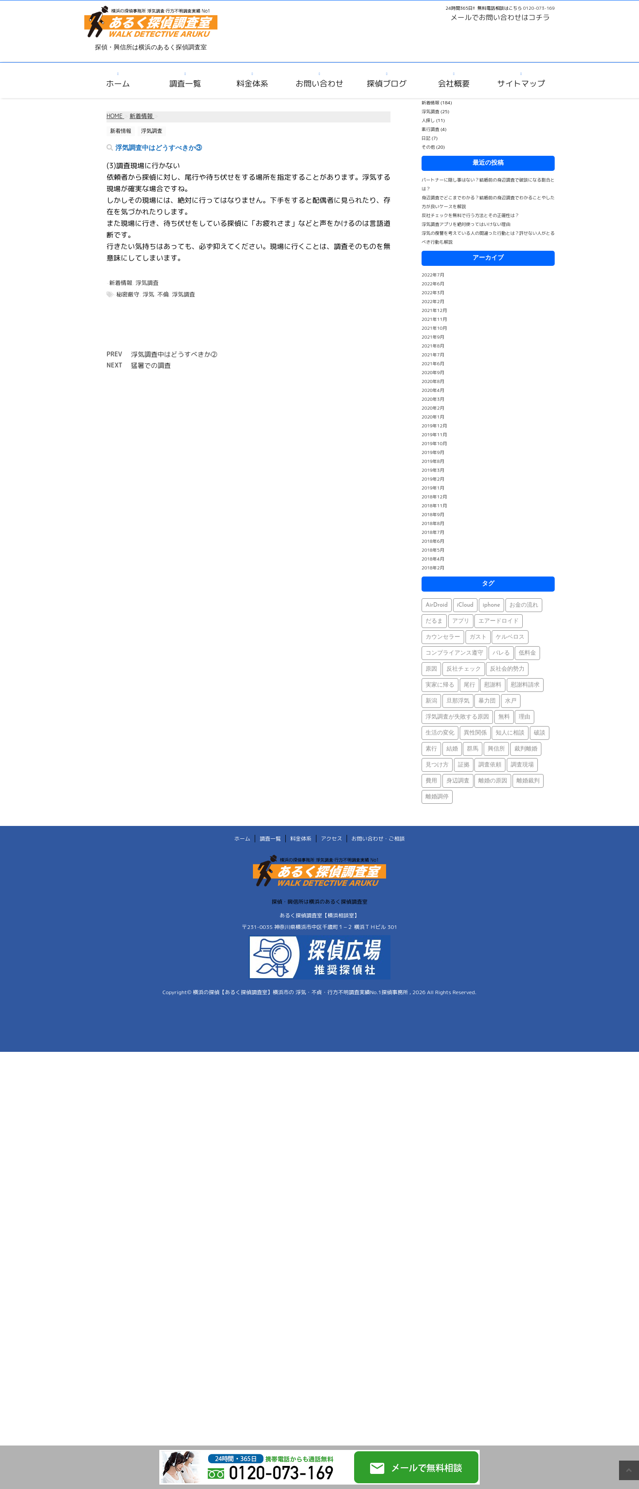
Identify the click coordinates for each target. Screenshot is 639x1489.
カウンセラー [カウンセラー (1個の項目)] (443, 637)
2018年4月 (433, 559)
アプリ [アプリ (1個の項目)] (460, 621)
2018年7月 (433, 532)
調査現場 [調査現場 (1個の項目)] (522, 765)
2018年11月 (434, 505)
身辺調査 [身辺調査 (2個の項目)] (457, 781)
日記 (426, 138)
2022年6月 (433, 283)
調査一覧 (185, 83)
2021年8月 (433, 346)
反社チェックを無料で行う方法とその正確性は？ (470, 215)
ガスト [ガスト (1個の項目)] (478, 637)
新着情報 (120, 283)
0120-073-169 (539, 8)
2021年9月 (433, 337)
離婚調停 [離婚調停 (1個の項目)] (437, 797)
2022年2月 (433, 301)
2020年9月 (433, 372)
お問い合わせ (319, 83)
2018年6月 (433, 541)
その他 (428, 147)
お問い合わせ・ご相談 (378, 838)
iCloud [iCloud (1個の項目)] (465, 605)
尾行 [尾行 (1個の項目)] (469, 685)
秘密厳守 (127, 294)
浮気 (148, 294)
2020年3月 (433, 399)
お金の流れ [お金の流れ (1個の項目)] (523, 605)
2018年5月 (433, 550)
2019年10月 (434, 443)
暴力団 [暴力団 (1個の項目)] (487, 701)
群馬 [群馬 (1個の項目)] (472, 749)
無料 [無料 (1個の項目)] (504, 717)
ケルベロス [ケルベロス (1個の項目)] (510, 637)
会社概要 (454, 83)
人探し (428, 120)
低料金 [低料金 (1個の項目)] (527, 653)
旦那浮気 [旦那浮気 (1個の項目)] (457, 701)
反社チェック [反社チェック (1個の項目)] (463, 669)
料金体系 (252, 83)
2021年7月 (433, 355)
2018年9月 (433, 514)
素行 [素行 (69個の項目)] (431, 749)
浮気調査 (146, 283)
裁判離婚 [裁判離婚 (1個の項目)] (525, 749)
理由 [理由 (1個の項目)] (524, 717)
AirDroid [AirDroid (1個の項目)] (437, 605)
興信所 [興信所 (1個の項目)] (496, 749)
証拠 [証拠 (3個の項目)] (463, 765)
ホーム (118, 83)
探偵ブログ (386, 83)
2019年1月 (433, 488)
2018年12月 (434, 497)
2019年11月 (434, 434)
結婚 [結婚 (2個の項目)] (452, 749)
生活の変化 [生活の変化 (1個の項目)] (440, 733)
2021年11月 (434, 319)
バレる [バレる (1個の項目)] (501, 653)
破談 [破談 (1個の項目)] (539, 733)
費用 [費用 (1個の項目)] (431, 781)
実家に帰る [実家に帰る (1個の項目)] (440, 685)
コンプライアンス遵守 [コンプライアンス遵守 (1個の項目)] (454, 653)
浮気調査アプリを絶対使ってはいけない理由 (466, 224)
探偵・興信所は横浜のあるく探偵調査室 (319, 901)
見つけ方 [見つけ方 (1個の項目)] (437, 765)
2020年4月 (433, 390)
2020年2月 (433, 408)
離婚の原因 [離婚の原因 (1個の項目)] (492, 781)
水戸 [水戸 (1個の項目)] (511, 701)
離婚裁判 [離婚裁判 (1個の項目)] (528, 781)
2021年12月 (434, 310)
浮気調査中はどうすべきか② (174, 354)
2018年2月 (433, 568)
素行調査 (430, 129)
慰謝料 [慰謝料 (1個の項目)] (492, 685)
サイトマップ (521, 83)
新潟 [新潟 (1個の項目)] (431, 701)
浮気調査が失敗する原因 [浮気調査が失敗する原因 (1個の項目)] (457, 717)
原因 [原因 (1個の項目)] (431, 669)
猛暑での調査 (151, 365)
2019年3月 (433, 470)
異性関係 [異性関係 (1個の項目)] (475, 733)
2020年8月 (433, 381)
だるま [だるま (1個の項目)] (434, 621)
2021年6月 (433, 363)
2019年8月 (433, 461)
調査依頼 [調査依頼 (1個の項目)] (489, 765)
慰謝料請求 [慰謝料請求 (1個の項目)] (525, 685)
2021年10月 (434, 328)
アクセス (331, 838)
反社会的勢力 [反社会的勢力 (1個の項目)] (507, 669)
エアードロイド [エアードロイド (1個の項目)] (498, 621)
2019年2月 (433, 479)
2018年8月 (433, 523)
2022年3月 (433, 292)
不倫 (163, 294)
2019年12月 (434, 426)
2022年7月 (433, 275)
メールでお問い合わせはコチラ (500, 17)
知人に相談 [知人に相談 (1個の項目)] (510, 733)
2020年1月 (433, 417)
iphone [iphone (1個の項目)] (491, 605)
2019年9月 (433, 452)
